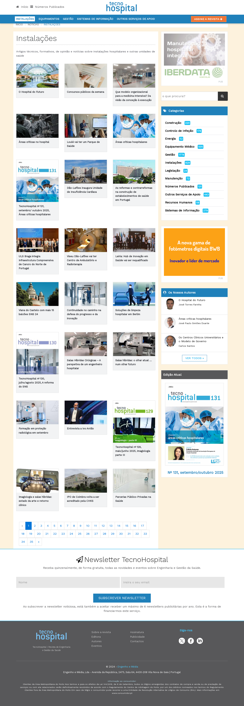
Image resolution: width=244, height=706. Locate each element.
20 (39, 534)
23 (63, 534)
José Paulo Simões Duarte (194, 323)
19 (30, 534)
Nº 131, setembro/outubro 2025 (195, 472)
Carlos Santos (187, 346)
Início (22, 7)
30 (121, 534)
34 (23, 542)
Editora (96, 636)
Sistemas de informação (95, 18)
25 (79, 534)
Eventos (97, 645)
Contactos (137, 641)
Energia (170, 138)
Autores (97, 641)
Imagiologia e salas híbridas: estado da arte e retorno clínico (35, 500)
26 (88, 534)
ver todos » (194, 358)
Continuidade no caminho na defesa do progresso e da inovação (84, 314)
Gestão (68, 18)
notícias (33, 24)
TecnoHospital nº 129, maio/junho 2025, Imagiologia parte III (132, 451)
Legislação (172, 170)
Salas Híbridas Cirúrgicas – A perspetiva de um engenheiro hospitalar (84, 364)
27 (96, 534)
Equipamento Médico (179, 146)
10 (87, 525)
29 (112, 534)
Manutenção (174, 178)
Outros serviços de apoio (136, 18)
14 (118, 525)
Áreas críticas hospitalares (131, 142)
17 (142, 525)
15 (126, 525)
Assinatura (137, 632)
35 (31, 542)
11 (95, 525)
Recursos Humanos (178, 202)
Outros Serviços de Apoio (182, 194)
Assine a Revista (208, 19)
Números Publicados (47, 7)
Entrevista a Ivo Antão (80, 428)
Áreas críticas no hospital (34, 142)
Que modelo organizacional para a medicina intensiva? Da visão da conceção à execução (133, 95)
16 (134, 525)
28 (104, 534)
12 (103, 525)
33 (145, 534)
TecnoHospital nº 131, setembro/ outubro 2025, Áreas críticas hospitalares (35, 210)
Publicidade (137, 636)
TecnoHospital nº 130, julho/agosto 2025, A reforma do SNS (36, 382)
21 (46, 534)
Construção (173, 123)
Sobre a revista (101, 632)
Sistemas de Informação (182, 210)
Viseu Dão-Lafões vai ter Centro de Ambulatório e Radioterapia (82, 260)
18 (22, 534)
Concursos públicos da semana (85, 91)
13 (110, 525)
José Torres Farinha (190, 304)
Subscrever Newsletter (122, 598)
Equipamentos (49, 18)
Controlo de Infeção (179, 131)
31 (129, 534)
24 (71, 534)
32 (137, 534)
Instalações (25, 18)
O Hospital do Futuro (31, 91)
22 (55, 534)
